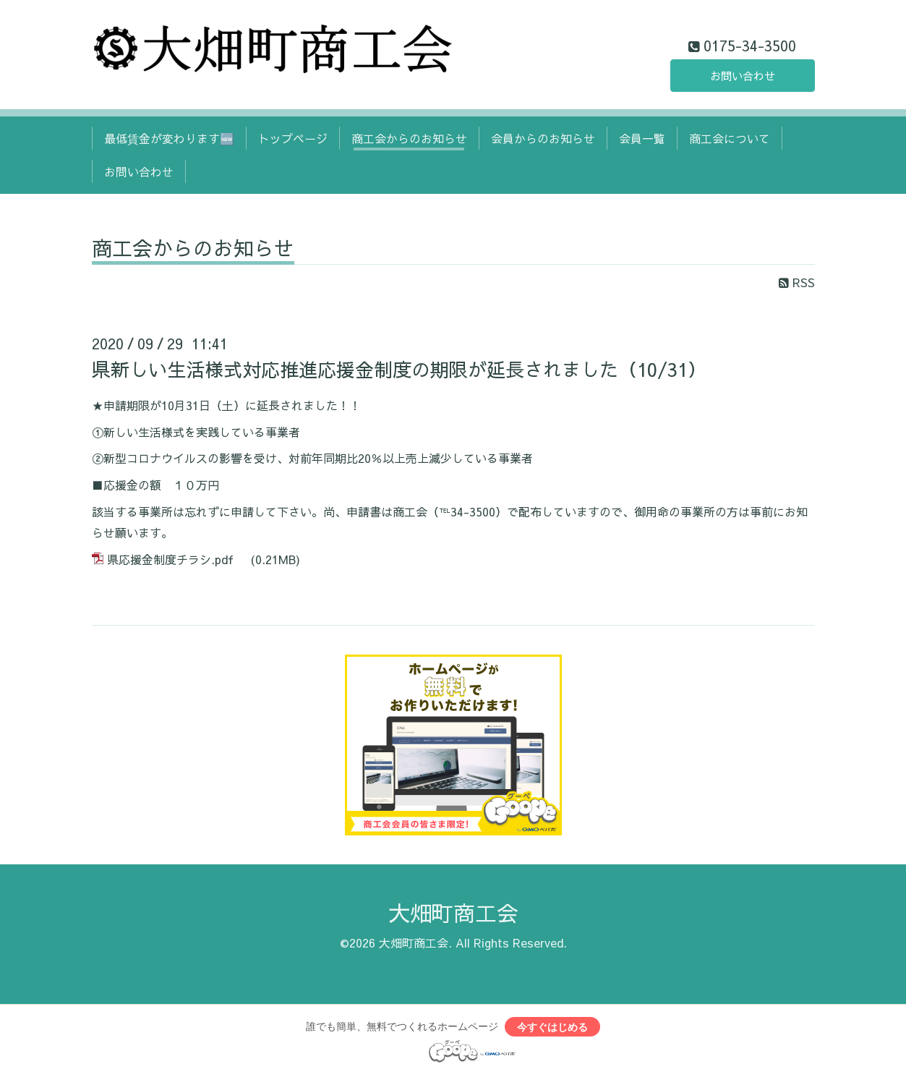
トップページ (293, 138)
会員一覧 (642, 138)
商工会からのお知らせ (409, 138)
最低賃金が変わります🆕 (169, 138)
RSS (797, 282)
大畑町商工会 (453, 912)
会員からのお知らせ (543, 138)
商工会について (729, 138)
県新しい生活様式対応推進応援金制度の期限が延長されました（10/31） (399, 369)
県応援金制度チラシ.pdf (170, 559)
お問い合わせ (742, 74)
